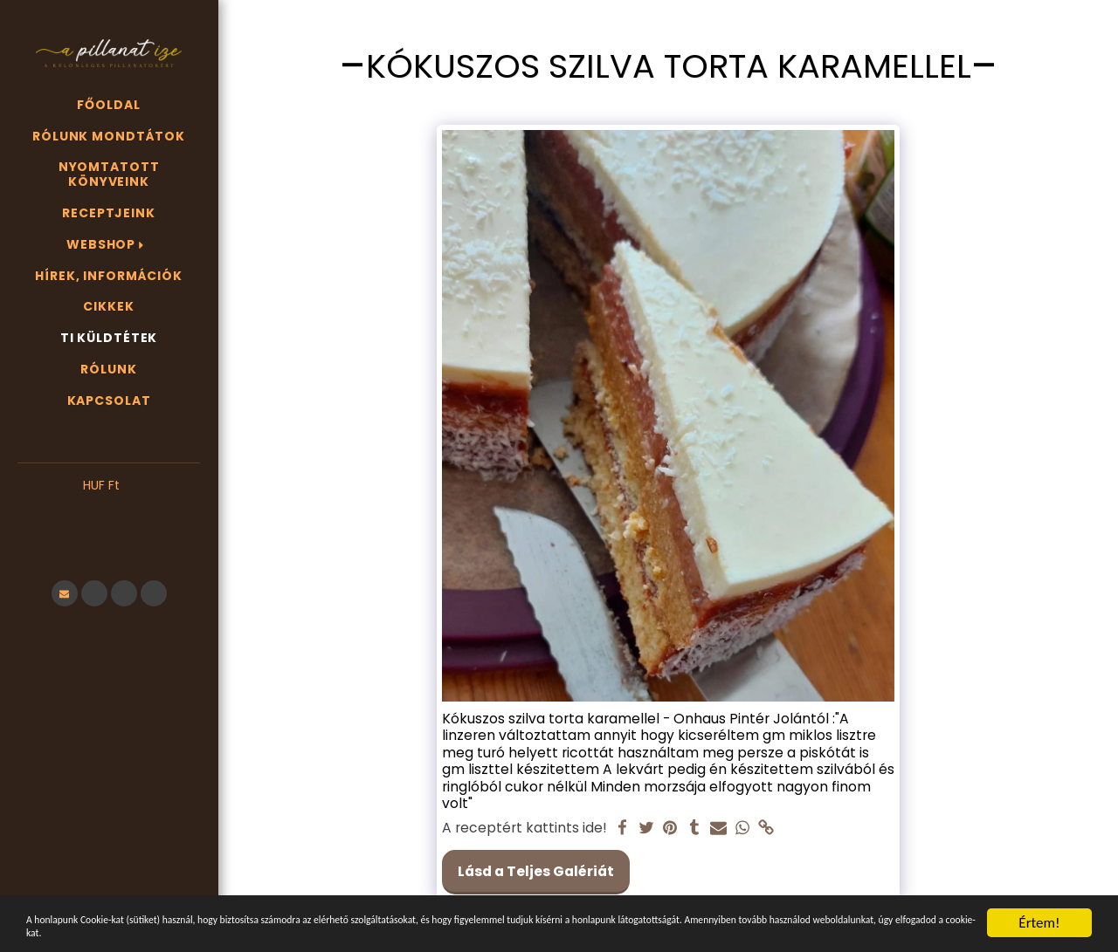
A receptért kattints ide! (524, 828)
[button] (108, 512)
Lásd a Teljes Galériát (536, 871)
